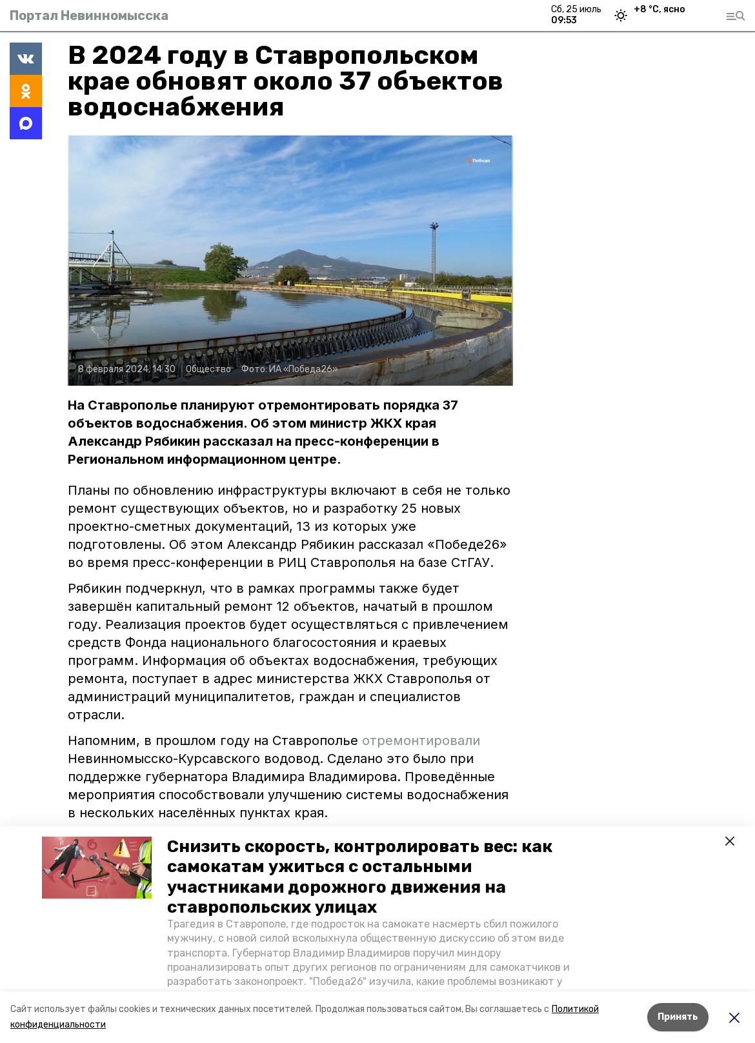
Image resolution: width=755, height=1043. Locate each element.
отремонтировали (421, 740)
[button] (97, 868)
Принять (678, 1016)
